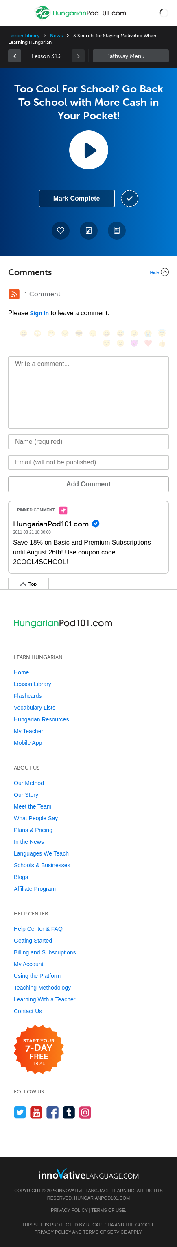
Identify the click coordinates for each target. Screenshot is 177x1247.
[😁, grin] (51, 333)
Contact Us (28, 1011)
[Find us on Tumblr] (69, 1112)
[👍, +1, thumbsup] (162, 343)
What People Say (36, 818)
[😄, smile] (24, 333)
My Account (28, 964)
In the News (29, 841)
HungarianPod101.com (102, 1198)
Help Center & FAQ (38, 929)
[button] (164, 13)
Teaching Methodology (42, 987)
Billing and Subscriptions (45, 952)
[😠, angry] (93, 333)
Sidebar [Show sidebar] (131, 55)
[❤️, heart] (148, 343)
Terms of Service (105, 1232)
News (56, 36)
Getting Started (33, 940)
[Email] (88, 462)
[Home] (81, 18)
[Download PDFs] (117, 231)
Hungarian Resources (41, 719)
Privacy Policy (69, 1210)
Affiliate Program (35, 889)
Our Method (29, 783)
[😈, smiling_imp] (134, 343)
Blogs (21, 877)
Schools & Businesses (42, 865)
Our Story (26, 794)
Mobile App (28, 743)
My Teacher (28, 731)
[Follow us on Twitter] (20, 1112)
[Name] (88, 441)
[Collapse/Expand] (88, 272)
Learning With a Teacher (45, 999)
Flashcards (28, 696)
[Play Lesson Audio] (88, 149)
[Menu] (13, 13)
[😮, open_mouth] (120, 343)
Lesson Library (23, 36)
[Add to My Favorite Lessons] (61, 231)
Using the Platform (37, 976)
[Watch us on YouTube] (36, 1112)
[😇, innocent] (162, 333)
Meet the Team (32, 806)
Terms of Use (108, 1210)
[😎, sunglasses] (79, 333)
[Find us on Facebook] (52, 1112)
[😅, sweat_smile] (120, 333)
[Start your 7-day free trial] (39, 1050)
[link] (14, 55)
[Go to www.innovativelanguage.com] (89, 1173)
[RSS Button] (14, 294)
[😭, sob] (148, 333)
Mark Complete (76, 198)
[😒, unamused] (65, 333)
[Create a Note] (89, 231)
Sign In (39, 313)
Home (21, 672)
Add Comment (88, 484)
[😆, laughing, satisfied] (107, 333)
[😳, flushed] (37, 333)
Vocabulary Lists (34, 707)
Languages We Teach (41, 853)
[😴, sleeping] (107, 343)
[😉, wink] (134, 333)
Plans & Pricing (33, 830)
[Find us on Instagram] (85, 1112)
